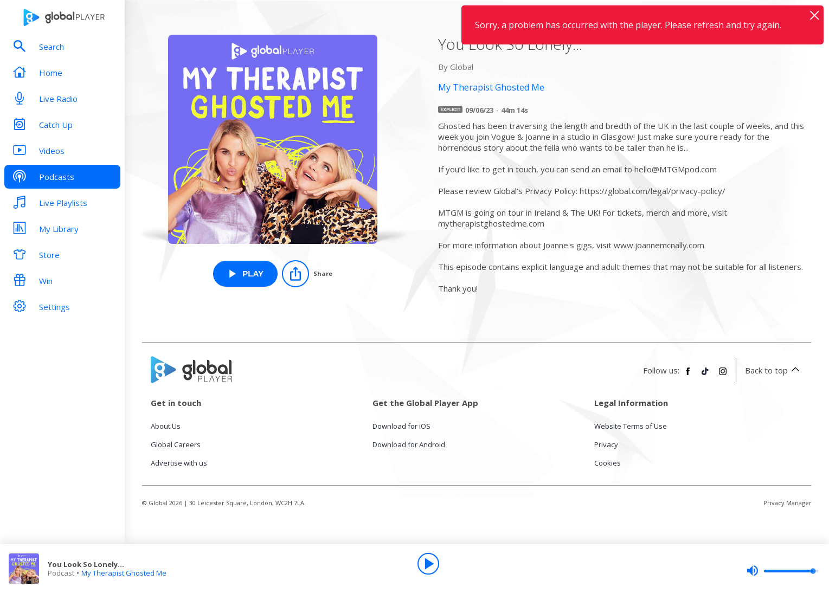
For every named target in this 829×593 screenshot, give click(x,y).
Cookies (607, 463)
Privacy (606, 444)
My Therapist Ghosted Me (123, 573)
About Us (166, 426)
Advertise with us (179, 463)
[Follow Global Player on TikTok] (705, 375)
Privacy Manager (787, 502)
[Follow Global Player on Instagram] (722, 375)
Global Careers (176, 444)
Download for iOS (401, 426)
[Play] (428, 564)
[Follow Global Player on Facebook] (688, 375)
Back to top (774, 370)
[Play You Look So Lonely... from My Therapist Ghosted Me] (245, 274)
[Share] (307, 273)
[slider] (782, 570)
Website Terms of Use (630, 426)
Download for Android (408, 444)
